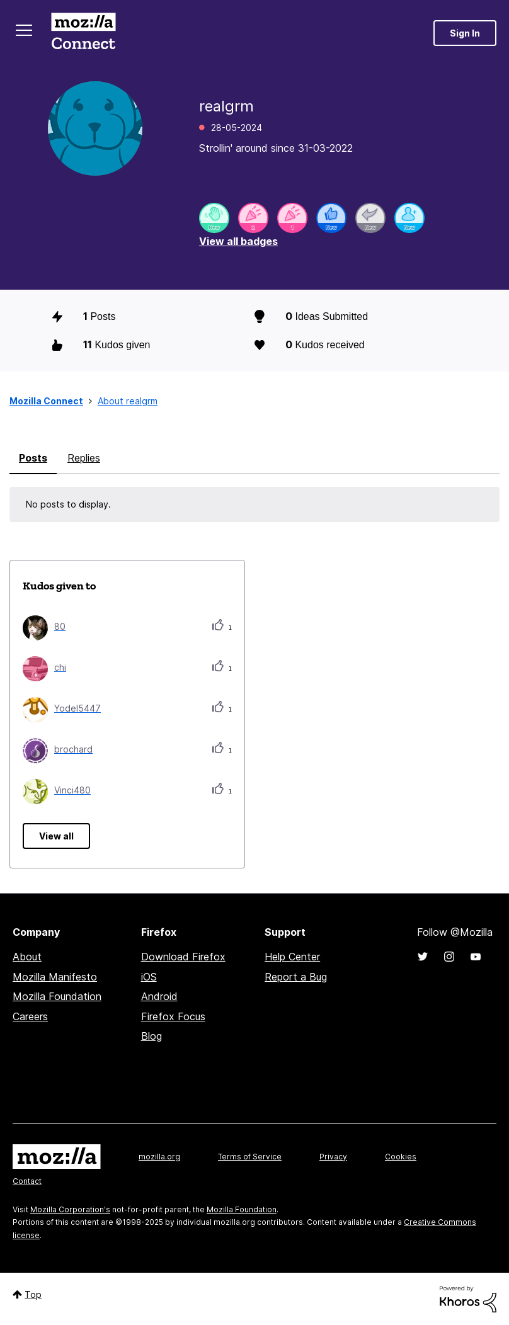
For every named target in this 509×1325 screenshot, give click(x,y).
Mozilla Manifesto (55, 976)
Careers (30, 1016)
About (27, 956)
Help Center (292, 956)
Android (159, 996)
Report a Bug (296, 976)
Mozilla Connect (83, 33)
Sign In (465, 33)
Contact (27, 1181)
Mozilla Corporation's (70, 1209)
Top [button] (33, 1294)
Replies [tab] (83, 458)
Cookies (400, 1156)
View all (56, 836)
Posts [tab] (33, 458)
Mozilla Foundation (57, 996)
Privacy (333, 1156)
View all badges (238, 241)
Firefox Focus (173, 1016)
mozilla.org (159, 1156)
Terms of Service (250, 1156)
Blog (151, 1036)
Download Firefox (183, 956)
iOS (149, 976)
